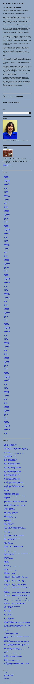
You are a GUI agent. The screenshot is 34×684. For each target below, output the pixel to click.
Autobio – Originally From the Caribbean (12, 472)
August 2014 (6, 365)
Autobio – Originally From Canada (10, 461)
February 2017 (6, 324)
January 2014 (6, 374)
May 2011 (5, 418)
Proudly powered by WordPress (19, 682)
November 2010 (7, 426)
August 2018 (6, 300)
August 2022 (6, 234)
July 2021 (5, 252)
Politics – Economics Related (9, 608)
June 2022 (6, 237)
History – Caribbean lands (9, 525)
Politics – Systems (7, 617)
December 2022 (7, 229)
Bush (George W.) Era (8, 487)
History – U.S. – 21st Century (9, 540)
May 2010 (5, 434)
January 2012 (6, 407)
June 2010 (5, 433)
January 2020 (6, 276)
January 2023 (6, 227)
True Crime (6, 655)
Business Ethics (7, 490)
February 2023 (6, 226)
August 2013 (6, 381)
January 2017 (6, 325)
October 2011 (6, 411)
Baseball (5, 476)
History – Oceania (7, 536)
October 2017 (6, 313)
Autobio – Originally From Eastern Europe (12, 463)
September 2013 (7, 380)
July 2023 (5, 219)
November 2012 (7, 394)
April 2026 (6, 174)
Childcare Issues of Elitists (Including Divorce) (13, 500)
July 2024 (5, 203)
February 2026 (6, 177)
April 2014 (6, 370)
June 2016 (5, 335)
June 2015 (5, 351)
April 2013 (5, 387)
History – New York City (8, 534)
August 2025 (6, 185)
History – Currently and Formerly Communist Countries (15, 528)
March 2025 (6, 192)
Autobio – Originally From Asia (10, 460)
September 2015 (7, 347)
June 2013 (5, 384)
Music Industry (6, 565)
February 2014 (6, 373)
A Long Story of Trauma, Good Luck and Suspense (13, 446)
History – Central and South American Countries (13, 527)
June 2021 (5, 253)
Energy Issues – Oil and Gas (9, 515)
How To (5, 549)
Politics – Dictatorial (8, 607)
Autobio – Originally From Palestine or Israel (12, 470)
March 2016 (6, 339)
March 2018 (6, 306)
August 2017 (6, 316)
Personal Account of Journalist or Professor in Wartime (14, 583)
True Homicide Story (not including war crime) (13, 656)
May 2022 (5, 238)
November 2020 (7, 263)
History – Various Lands (8, 543)
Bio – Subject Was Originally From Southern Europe (14, 485)
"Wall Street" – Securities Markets (10, 444)
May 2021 (5, 255)
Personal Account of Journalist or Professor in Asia (13, 576)
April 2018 (6, 305)
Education (6, 510)
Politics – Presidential (8, 615)
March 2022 (6, 241)
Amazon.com (5, 165)
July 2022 (5, 236)
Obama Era (6, 572)
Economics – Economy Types (9, 506)
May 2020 (5, 271)
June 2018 (5, 302)
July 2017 (5, 317)
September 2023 (7, 217)
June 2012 (5, 400)
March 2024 (6, 208)
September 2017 (7, 315)
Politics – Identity (7, 611)
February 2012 (6, 406)
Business (5, 489)
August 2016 (6, 332)
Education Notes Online (8, 675)
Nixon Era (6, 568)
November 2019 (7, 279)
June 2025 (6, 188)
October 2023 (6, 215)
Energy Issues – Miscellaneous (10, 513)
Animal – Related (7, 452)
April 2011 (5, 419)
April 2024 (6, 207)
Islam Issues (6, 555)
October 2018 (6, 297)
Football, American (7, 520)
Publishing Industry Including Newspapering (12, 626)
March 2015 (6, 355)
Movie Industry (7, 564)
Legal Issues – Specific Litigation (10, 559)
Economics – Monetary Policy (9, 509)
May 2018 (5, 304)
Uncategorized (6, 662)
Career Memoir (6, 498)
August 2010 (6, 430)
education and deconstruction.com (13, 3)
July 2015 (5, 350)
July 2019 (5, 285)
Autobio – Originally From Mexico (10, 464)
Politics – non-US (7, 614)
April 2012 (6, 403)
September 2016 (7, 331)
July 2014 (5, 366)
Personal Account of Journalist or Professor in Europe (14, 580)
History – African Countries (9, 523)
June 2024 (6, 204)
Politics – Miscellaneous (8, 613)
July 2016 (5, 334)
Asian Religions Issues (8, 456)
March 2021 (6, 257)
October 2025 (6, 183)
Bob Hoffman (6, 678)
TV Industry (6, 659)
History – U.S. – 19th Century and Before (12, 538)
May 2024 (5, 206)
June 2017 (5, 319)
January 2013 (6, 391)
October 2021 (6, 248)
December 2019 (7, 278)
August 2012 (6, 398)
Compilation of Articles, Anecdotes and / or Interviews (14, 505)
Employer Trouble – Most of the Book (11, 512)
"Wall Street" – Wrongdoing (9, 445)
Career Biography (7, 497)
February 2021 (6, 259)
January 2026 (6, 178)
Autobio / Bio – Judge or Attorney (10, 475)
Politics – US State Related (9, 618)
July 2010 (5, 432)
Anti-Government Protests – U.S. (10, 455)
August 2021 (6, 251)
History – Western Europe (9, 544)
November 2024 (7, 198)
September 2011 (7, 413)
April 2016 (6, 338)
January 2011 (6, 423)
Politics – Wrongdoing (8, 621)
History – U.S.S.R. (7, 542)
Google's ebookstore (7, 164)
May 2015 (5, 353)
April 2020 (6, 272)
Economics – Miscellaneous (9, 508)
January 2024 (6, 211)
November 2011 (7, 410)
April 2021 (6, 256)
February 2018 (6, 308)
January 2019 (6, 293)
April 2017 (5, 321)
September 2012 (7, 396)
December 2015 (7, 343)
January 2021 (6, 260)
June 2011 (5, 417)
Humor (5, 550)
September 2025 (7, 184)
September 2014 (7, 364)
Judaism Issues (6, 557)
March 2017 (6, 323)
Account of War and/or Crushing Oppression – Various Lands (15, 448)
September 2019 (7, 282)
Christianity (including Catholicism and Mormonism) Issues (15, 501)
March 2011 (6, 421)
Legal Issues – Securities (8, 558)
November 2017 (7, 312)
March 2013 (6, 388)
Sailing (5, 632)
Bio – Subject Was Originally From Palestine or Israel (14, 483)
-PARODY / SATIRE (7, 442)
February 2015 (6, 357)
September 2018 (7, 298)
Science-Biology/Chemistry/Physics (11, 633)
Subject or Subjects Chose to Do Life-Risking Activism (14, 649)
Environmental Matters (8, 516)
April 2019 (6, 289)
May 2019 (5, 287)
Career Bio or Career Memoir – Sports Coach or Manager (15, 495)
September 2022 (7, 233)
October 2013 (6, 379)
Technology (6, 651)
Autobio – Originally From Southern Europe (12, 471)
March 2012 (6, 404)
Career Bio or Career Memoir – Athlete (11, 491)
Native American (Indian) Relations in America (13, 566)
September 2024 (7, 200)
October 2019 (6, 281)
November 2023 (7, 214)
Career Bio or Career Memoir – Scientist (11, 494)
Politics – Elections (7, 610)
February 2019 (6, 291)
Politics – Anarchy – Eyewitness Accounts (12, 606)
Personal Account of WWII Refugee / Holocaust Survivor (14, 603)
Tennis (5, 652)
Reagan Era (6, 629)
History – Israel (7, 531)
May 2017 (5, 320)
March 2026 (6, 176)
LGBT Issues (6, 561)
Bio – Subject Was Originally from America (12, 479)
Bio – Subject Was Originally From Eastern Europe (13, 482)
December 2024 (7, 196)
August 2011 (6, 414)
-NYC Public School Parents (9, 674)
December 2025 (7, 180)
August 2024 (6, 202)
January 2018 (6, 309)
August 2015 (6, 349)
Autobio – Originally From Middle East (11, 466)
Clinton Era (6, 502)
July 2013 (5, 383)
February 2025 (6, 193)
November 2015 (7, 345)
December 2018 (7, 294)
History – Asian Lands (8, 524)
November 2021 (7, 247)
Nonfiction (6, 569)
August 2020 (6, 267)
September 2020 (7, 266)
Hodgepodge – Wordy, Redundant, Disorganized (13, 546)
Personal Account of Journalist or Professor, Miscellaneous (15, 584)
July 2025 (5, 187)
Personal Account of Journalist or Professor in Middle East (15, 581)
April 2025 (6, 191)
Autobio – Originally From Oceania (10, 468)
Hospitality (6, 547)
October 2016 (6, 330)
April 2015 (6, 354)
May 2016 (5, 336)
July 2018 (5, 301)
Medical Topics (6, 562)
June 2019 (5, 286)
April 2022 (6, 240)
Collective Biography (8, 504)
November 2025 (7, 181)
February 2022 (6, 242)
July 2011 (5, 415)
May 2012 (5, 402)
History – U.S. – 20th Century (9, 539)
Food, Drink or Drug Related (9, 519)
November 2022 (7, 230)
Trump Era (6, 657)
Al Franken (6, 672)
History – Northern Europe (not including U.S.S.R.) (14, 535)
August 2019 (6, 283)
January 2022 (6, 244)
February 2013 (6, 389)
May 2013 (5, 385)
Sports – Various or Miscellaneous (10, 634)
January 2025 (6, 195)
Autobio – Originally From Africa (10, 457)
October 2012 (6, 395)
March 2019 (6, 290)
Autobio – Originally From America (10, 459)
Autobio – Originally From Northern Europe (12, 467)
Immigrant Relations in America (10, 551)
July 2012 (5, 399)
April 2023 (6, 223)
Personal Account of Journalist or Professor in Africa (14, 574)
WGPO (5, 676)
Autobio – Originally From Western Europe (12, 474)
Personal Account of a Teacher (9, 573)
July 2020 (5, 268)
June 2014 (5, 368)
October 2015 (6, 346)
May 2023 (5, 222)
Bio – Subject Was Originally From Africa (12, 478)
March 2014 (6, 372)
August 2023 (6, 218)
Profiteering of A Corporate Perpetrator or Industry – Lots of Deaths (17, 625)
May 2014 (5, 369)
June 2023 (6, 221)
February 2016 (6, 340)
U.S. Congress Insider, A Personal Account (12, 660)
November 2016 (7, 328)
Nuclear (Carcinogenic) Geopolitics (10, 570)
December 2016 (7, 327)
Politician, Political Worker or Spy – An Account (13, 604)
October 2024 (6, 199)
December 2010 (7, 425)
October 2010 (6, 428)
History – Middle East (8, 532)
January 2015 (6, 358)
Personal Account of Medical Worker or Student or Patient (15, 585)
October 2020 (6, 264)
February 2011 (6, 422)
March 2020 (6, 274)
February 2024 (6, 210)
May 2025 (5, 189)
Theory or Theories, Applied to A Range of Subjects (13, 653)
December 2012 (7, 392)
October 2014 (6, 362)
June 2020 (6, 270)
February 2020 (6, 275)
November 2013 (7, 377)
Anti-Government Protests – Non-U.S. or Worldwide (14, 453)
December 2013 (7, 376)
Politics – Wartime (7, 619)
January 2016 (6, 342)
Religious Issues (7, 630)
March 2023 (6, 225)
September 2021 (7, 249)
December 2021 (7, 245)
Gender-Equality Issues (8, 521)
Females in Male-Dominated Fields (10, 517)
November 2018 (7, 296)
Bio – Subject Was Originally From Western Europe (14, 486)
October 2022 (6, 232)
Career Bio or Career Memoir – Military (11, 493)
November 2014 (7, 361)
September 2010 (7, 429)
